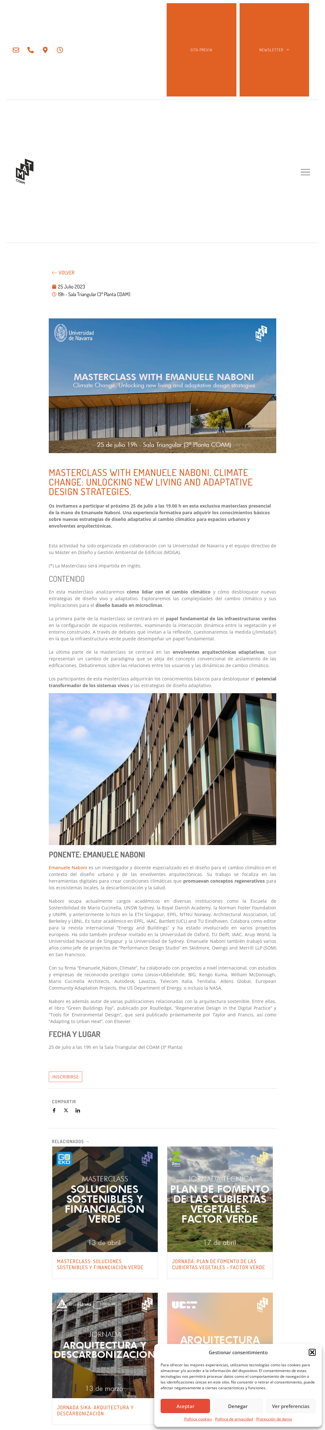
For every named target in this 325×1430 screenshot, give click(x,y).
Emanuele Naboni (68, 867)
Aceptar (185, 1406)
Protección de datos (274, 1419)
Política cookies (198, 1419)
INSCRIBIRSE (65, 1077)
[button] (312, 1352)
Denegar (238, 1406)
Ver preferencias (290, 1406)
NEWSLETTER (274, 49)
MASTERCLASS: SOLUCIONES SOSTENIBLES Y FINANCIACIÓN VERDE (100, 1264)
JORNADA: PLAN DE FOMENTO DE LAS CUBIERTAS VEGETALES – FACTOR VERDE (218, 1264)
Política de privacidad (234, 1419)
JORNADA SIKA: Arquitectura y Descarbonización (95, 1410)
